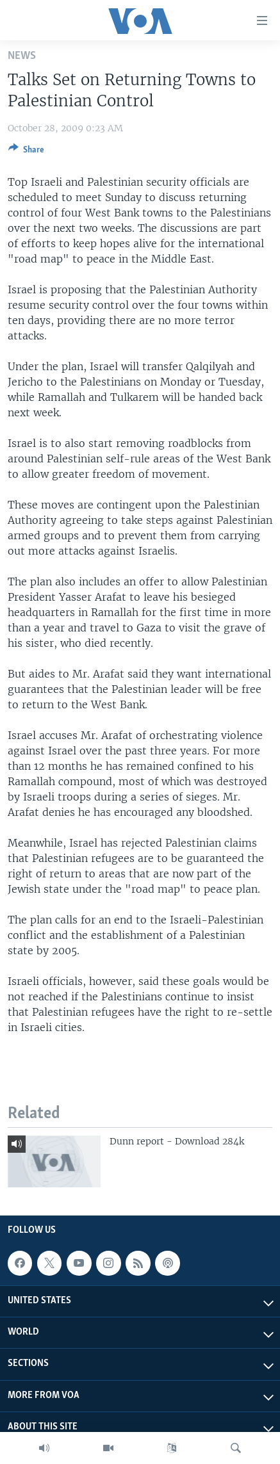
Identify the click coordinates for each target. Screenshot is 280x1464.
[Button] (26, 152)
